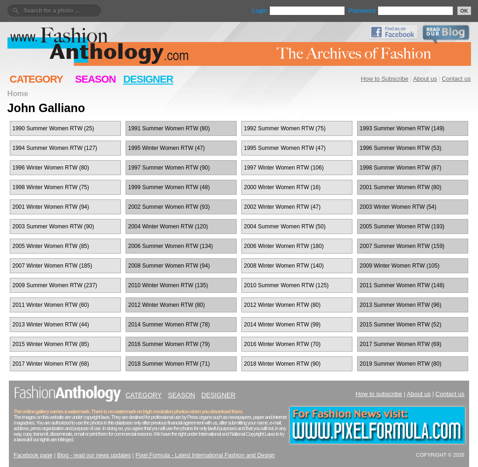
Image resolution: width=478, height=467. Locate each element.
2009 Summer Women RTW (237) (55, 285)
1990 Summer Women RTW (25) (53, 128)
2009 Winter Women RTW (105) (400, 265)
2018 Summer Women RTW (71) (169, 364)
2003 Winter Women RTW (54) (398, 207)
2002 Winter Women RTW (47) (282, 207)
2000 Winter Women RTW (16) (282, 187)
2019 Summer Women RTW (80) (401, 364)
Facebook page (33, 455)
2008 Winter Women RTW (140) (284, 265)
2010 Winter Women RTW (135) (168, 285)
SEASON (95, 79)
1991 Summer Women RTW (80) (169, 128)
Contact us (456, 78)
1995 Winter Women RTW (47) (166, 148)
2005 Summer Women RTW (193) (402, 226)
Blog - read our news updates (94, 455)
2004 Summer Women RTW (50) (285, 226)
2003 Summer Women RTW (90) (53, 226)
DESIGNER (148, 79)
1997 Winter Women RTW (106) (284, 167)
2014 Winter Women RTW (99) (282, 324)
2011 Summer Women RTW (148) (402, 285)
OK (464, 11)
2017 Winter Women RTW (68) (51, 364)
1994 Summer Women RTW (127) (55, 148)
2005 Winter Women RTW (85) (51, 246)
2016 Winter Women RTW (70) (282, 344)
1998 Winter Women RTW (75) (51, 187)
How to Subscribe (384, 78)
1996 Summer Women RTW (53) (401, 148)
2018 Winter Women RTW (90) (282, 364)
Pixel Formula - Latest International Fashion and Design (204, 455)
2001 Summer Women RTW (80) (401, 187)
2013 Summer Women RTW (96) (401, 305)
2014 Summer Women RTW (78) (169, 324)
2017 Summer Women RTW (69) (401, 344)
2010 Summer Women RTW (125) (286, 285)
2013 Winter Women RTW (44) (51, 324)
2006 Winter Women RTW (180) (284, 246)
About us (425, 78)
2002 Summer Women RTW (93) (169, 207)
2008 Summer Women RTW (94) (169, 265)
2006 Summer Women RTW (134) (170, 246)
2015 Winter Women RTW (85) (51, 344)
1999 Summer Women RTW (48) (169, 187)
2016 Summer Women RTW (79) (169, 344)
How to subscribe (379, 393)
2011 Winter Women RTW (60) (51, 305)
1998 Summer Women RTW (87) (401, 167)
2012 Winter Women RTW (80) (166, 305)
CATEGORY (36, 79)
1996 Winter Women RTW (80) (51, 167)
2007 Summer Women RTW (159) (402, 246)
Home (17, 93)
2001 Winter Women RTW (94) (51, 207)
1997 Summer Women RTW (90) (169, 167)
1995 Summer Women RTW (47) (285, 148)
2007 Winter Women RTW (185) (52, 265)
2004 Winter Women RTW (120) (168, 226)
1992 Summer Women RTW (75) (285, 128)
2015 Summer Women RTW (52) (401, 324)
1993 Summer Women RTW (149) (402, 128)
